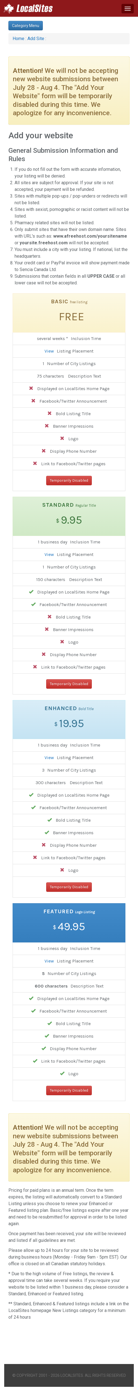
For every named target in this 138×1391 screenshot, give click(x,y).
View (49, 351)
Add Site (35, 38)
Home (18, 38)
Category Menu (25, 25)
